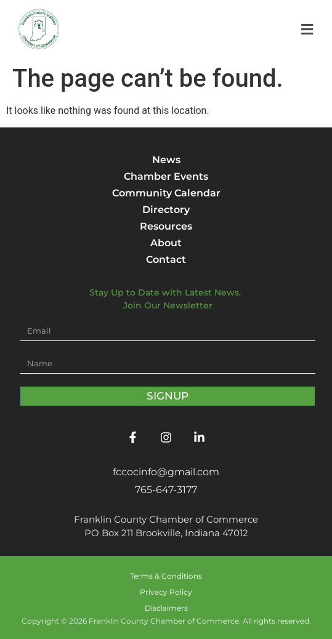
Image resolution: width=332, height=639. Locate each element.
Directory (166, 209)
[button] (307, 29)
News (166, 160)
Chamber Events (166, 176)
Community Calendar (166, 193)
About (166, 243)
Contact (166, 259)
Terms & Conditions (166, 576)
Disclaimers (166, 608)
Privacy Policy (166, 592)
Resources (166, 226)
